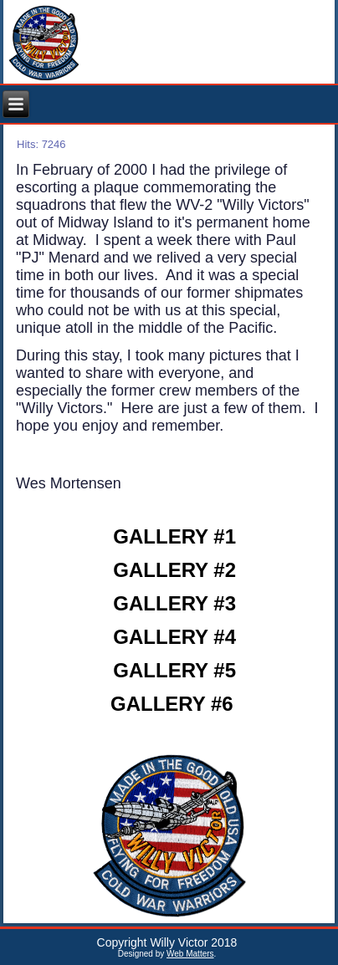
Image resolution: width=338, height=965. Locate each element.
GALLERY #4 (174, 636)
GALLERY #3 (174, 603)
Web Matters (190, 953)
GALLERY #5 (174, 670)
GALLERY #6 (171, 703)
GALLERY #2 (174, 570)
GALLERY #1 (174, 536)
